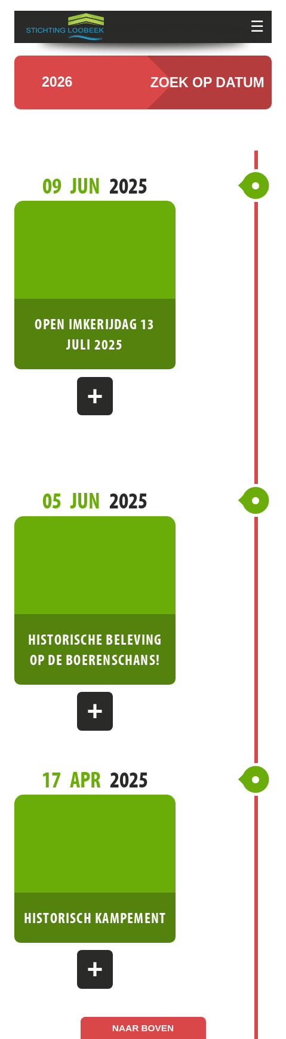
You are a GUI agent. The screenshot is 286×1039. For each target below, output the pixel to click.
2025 (57, 153)
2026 (57, 94)
